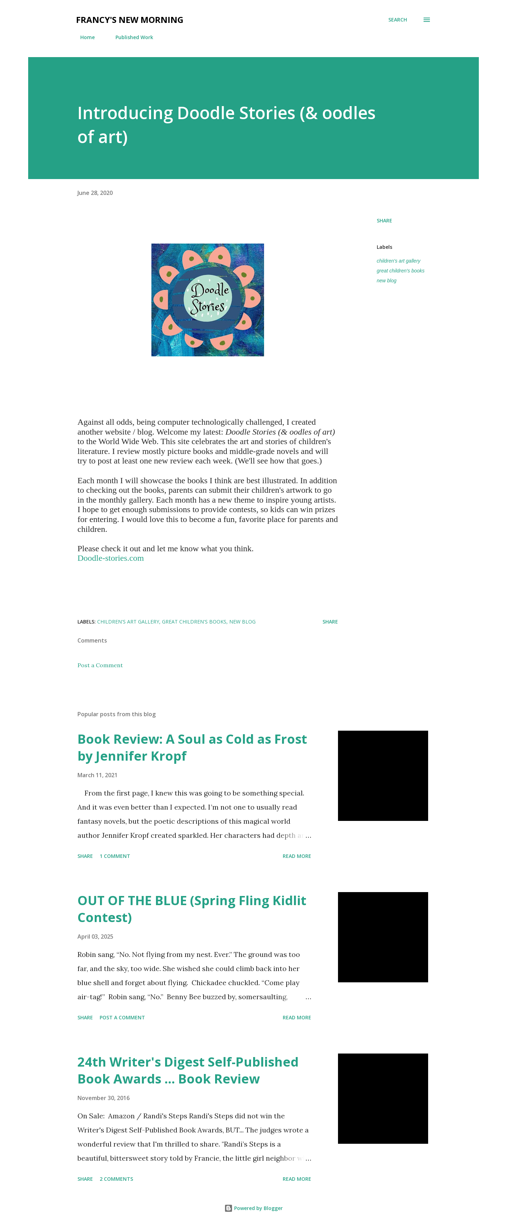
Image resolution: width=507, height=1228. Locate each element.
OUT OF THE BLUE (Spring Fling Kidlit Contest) (191, 909)
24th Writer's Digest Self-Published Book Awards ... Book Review (188, 1070)
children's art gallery (398, 261)
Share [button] (384, 220)
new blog (386, 280)
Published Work (130, 37)
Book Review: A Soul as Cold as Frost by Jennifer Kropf (192, 747)
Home (83, 37)
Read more (297, 856)
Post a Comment (100, 665)
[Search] (397, 20)
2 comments (116, 1178)
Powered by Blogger (253, 1208)
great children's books (401, 271)
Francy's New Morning (129, 19)
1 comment (115, 856)
